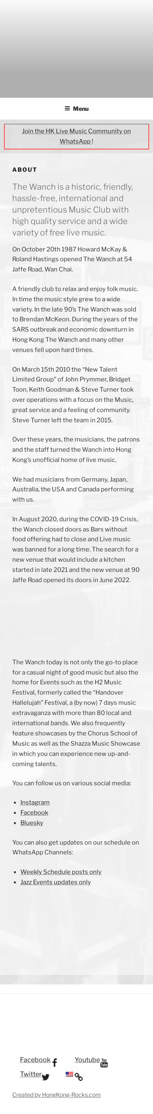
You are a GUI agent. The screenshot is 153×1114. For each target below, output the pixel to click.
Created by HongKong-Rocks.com (56, 1094)
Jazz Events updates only (55, 882)
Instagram (35, 802)
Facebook (34, 812)
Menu (76, 108)
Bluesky (31, 823)
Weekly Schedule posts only (61, 872)
